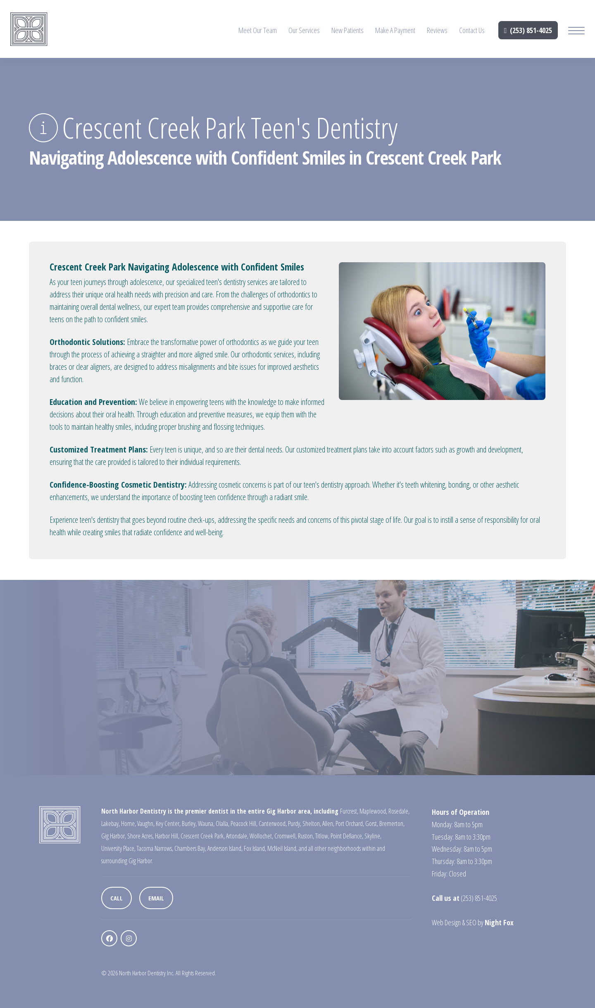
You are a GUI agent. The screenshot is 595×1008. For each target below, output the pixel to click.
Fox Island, (255, 848)
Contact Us (472, 30)
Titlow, (322, 835)
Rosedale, (398, 811)
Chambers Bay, (190, 848)
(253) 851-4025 (528, 30)
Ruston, (306, 835)
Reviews (437, 30)
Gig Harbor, (113, 835)
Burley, (189, 823)
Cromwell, (285, 835)
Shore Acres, (140, 835)
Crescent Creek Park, (203, 835)
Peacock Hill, (244, 823)
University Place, (118, 848)
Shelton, (311, 823)
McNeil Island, (282, 848)
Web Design (446, 922)
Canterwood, (273, 823)
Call (116, 898)
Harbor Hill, (167, 835)
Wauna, (206, 823)
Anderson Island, (225, 848)
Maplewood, (373, 811)
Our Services (304, 30)
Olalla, (222, 823)
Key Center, (168, 823)
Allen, (328, 823)
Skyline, (372, 835)
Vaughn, (146, 823)
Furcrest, (349, 811)
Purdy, (294, 823)
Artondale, (237, 835)
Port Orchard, (350, 823)
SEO (471, 922)
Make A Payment (395, 30)
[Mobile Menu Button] (576, 31)
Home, (128, 823)
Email (156, 898)
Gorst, (371, 823)
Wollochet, (261, 835)
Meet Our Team (257, 30)
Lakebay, (110, 823)
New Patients (347, 30)
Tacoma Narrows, (155, 848)
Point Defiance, (347, 835)
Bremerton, (392, 823)
